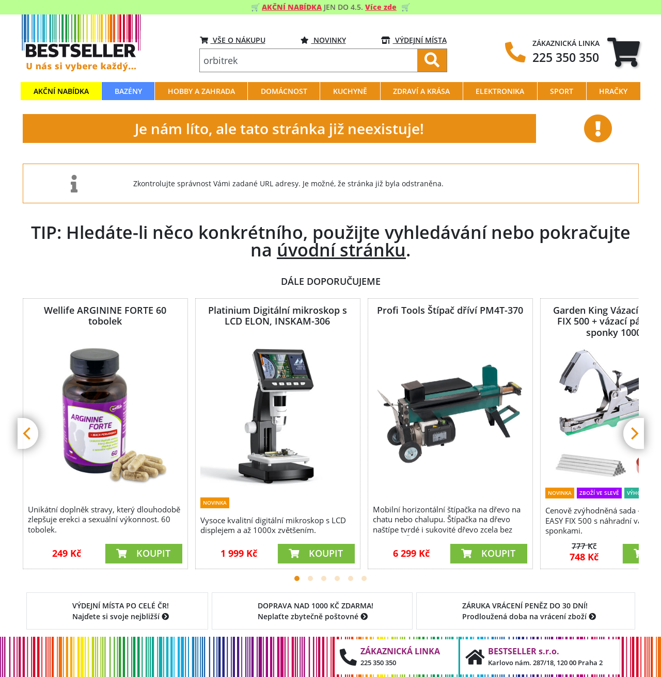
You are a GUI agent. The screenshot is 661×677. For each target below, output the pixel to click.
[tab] (623, 52)
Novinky (323, 40)
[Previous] (28, 433)
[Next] (633, 433)
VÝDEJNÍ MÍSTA (414, 40)
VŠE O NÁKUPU (232, 40)
